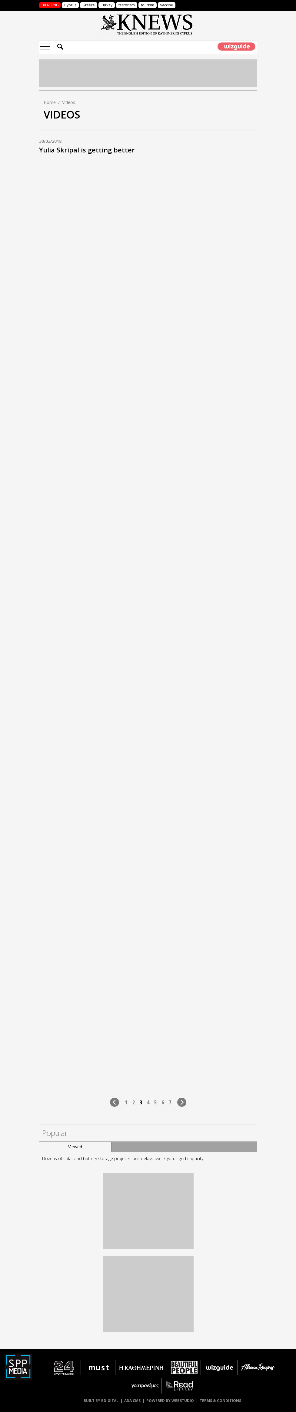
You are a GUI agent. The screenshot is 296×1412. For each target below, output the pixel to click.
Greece (88, 5)
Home (50, 102)
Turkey (106, 5)
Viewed (75, 1147)
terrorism (126, 5)
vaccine (166, 5)
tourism (147, 5)
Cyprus (70, 5)
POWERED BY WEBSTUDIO (170, 1400)
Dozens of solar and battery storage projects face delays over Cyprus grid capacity (122, 1158)
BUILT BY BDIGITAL (101, 1400)
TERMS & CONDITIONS (220, 1400)
